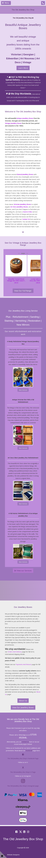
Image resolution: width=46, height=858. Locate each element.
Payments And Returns (24, 664)
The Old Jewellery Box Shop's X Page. (23, 772)
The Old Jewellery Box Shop (23, 10)
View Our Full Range (23, 291)
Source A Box (27, 212)
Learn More (23, 68)
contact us (25, 742)
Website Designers (13, 855)
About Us (23, 700)
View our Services (23, 570)
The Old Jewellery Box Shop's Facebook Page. (23, 758)
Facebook (29, 751)
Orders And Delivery (15, 652)
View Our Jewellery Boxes (23, 707)
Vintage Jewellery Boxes (13, 123)
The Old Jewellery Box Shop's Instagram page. (23, 786)
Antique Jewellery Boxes (25, 118)
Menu (5, 3)
